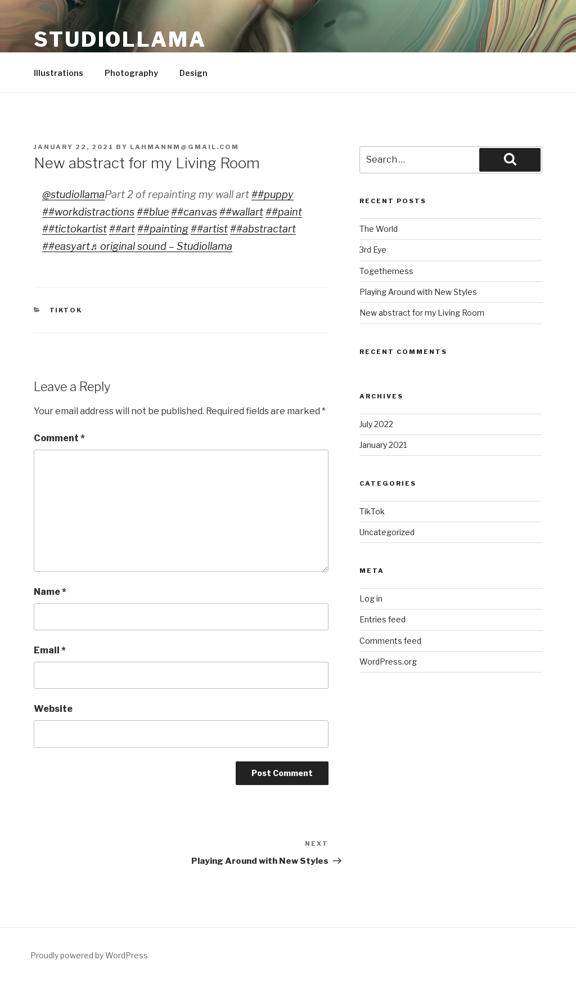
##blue (153, 212)
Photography (131, 73)
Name (50, 591)
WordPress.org (388, 661)
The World (378, 229)
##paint (284, 212)
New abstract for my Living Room (421, 312)
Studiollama (120, 39)
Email (50, 650)
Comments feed (390, 640)
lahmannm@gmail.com (184, 147)
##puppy (272, 194)
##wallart (241, 212)
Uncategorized (387, 532)
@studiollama (73, 194)
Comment (59, 438)
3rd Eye (372, 249)
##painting (162, 229)
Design (193, 73)
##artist (209, 229)
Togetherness (386, 271)
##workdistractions (88, 212)
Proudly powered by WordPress (89, 955)
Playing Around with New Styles (418, 292)
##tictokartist (74, 229)
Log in (370, 598)
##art (122, 229)
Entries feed (382, 619)
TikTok (66, 310)
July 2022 (376, 424)
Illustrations (58, 73)
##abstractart (263, 229)
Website (53, 708)
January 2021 (383, 445)
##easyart (66, 246)
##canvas (194, 212)
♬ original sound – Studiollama (161, 246)
